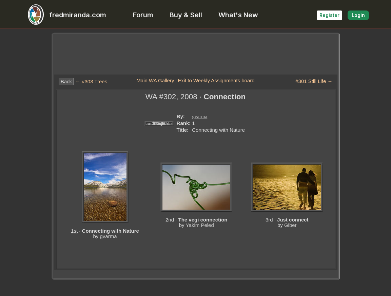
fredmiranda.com (64, 14)
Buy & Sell (186, 15)
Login (358, 15)
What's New (238, 15)
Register (329, 15)
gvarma (199, 116)
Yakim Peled (200, 225)
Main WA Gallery (155, 80)
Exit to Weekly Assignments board (216, 80)
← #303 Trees (91, 81)
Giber (290, 225)
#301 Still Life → (313, 81)
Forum (143, 15)
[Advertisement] (195, 54)
